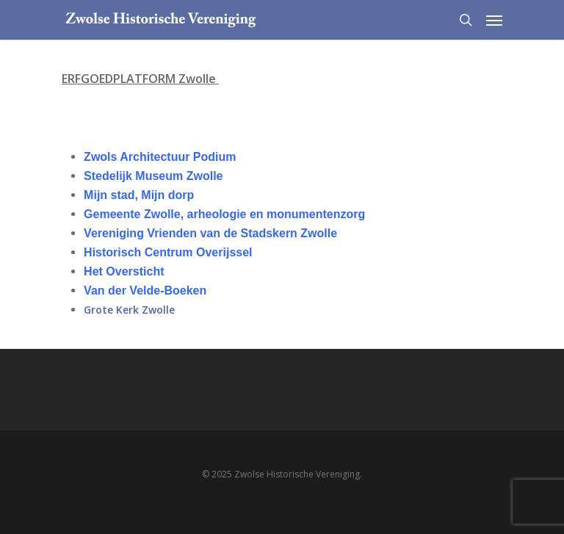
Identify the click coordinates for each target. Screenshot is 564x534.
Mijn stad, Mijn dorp (139, 195)
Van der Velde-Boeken (145, 290)
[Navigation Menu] (494, 19)
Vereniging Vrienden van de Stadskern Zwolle (210, 233)
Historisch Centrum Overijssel (168, 252)
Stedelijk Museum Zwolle (153, 176)
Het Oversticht (124, 271)
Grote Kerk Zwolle (129, 310)
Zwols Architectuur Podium (160, 157)
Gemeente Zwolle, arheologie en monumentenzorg (224, 214)
